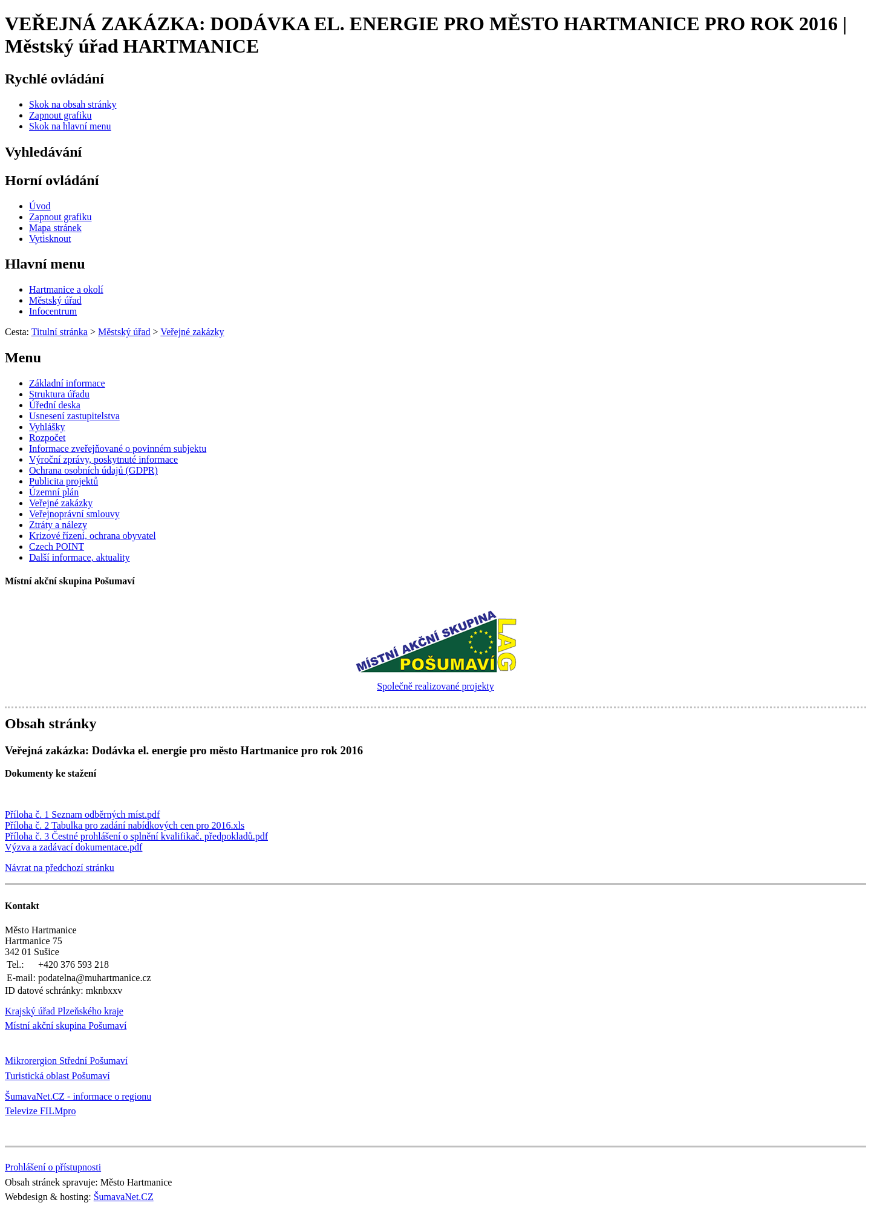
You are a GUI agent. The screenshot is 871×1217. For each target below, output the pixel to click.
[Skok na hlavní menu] (70, 126)
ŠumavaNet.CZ (124, 1197)
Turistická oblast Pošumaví (57, 1076)
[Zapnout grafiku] (60, 115)
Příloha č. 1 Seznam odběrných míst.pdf (82, 814)
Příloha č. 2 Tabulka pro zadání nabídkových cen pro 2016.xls (124, 825)
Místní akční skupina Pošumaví (65, 1025)
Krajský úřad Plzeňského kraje (64, 1011)
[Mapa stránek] (55, 228)
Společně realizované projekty (435, 686)
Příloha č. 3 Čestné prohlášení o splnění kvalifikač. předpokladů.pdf (136, 836)
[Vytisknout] (50, 238)
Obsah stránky (50, 723)
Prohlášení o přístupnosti (53, 1167)
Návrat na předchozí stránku (59, 868)
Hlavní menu (45, 264)
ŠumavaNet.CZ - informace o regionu (78, 1096)
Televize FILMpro (40, 1111)
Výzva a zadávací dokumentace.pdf (73, 847)
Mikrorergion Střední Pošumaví (66, 1060)
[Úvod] (40, 206)
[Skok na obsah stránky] (72, 104)
